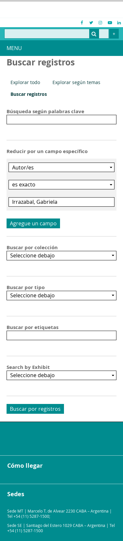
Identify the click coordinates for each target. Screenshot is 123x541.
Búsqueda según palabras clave (45, 111)
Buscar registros (28, 94)
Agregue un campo (33, 223)
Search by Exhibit (28, 367)
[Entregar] (94, 34)
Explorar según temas (76, 82)
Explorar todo (25, 82)
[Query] (56, 34)
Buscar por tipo (26, 287)
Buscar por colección (32, 247)
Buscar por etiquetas (32, 327)
